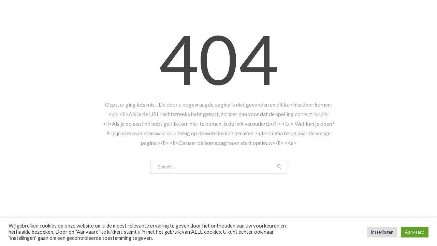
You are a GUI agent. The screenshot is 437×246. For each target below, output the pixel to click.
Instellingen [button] (382, 232)
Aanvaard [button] (414, 232)
